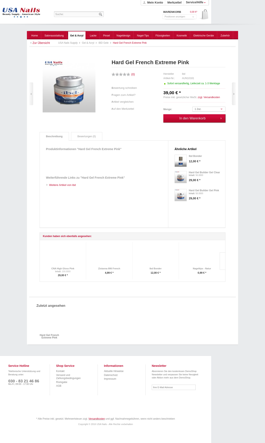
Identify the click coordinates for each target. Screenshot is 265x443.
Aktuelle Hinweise (114, 371)
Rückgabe (61, 382)
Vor (234, 93)
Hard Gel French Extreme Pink (49, 336)
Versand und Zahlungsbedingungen (68, 377)
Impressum (110, 378)
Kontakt (60, 371)
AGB (58, 385)
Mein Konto (155, 2)
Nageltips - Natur (202, 268)
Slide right (222, 261)
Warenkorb (203, 14)
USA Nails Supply (21, 11)
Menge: (167, 109)
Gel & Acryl (88, 42)
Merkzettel (174, 2)
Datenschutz (111, 375)
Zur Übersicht (41, 43)
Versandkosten (96, 418)
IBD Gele (104, 42)
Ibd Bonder (155, 268)
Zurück (31, 93)
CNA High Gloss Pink (62, 268)
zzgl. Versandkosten (209, 97)
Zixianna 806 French (109, 268)
